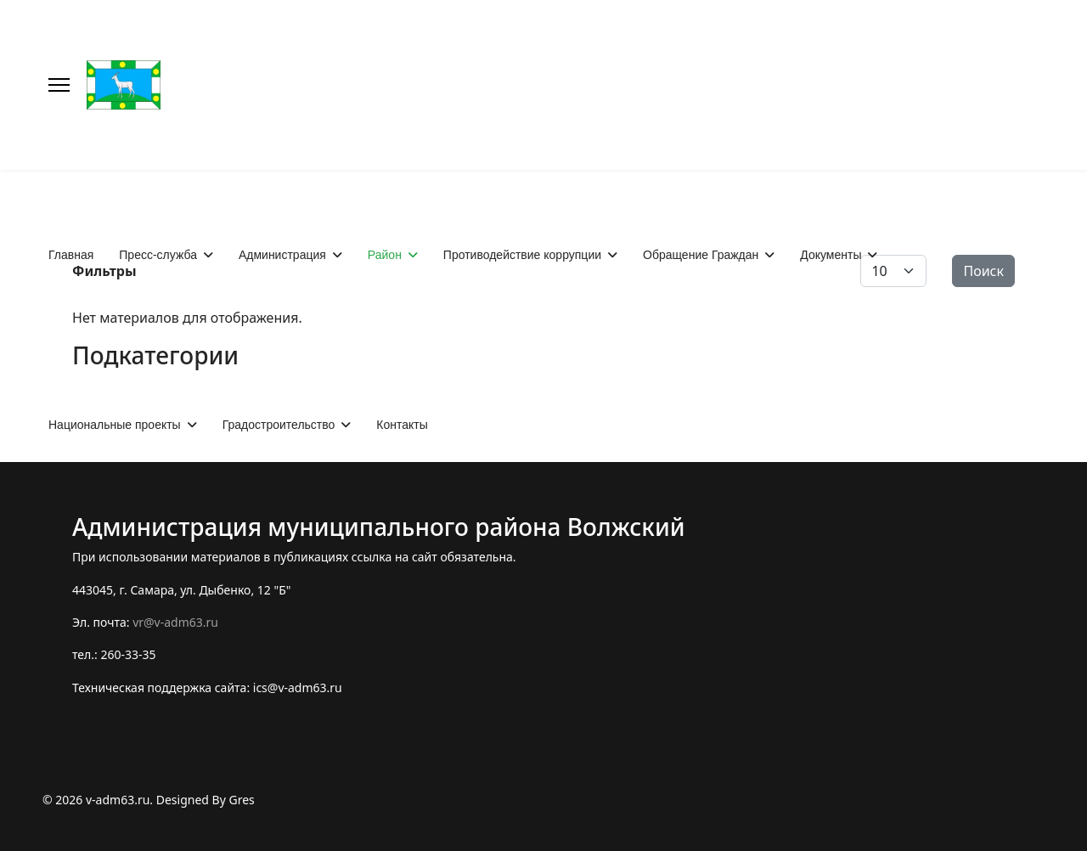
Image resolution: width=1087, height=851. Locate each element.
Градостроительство (278, 424)
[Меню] (59, 85)
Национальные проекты (114, 424)
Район (385, 255)
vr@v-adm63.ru (175, 622)
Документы (830, 255)
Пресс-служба (158, 255)
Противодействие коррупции (522, 255)
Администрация (282, 255)
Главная (70, 255)
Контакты (401, 424)
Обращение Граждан (700, 255)
